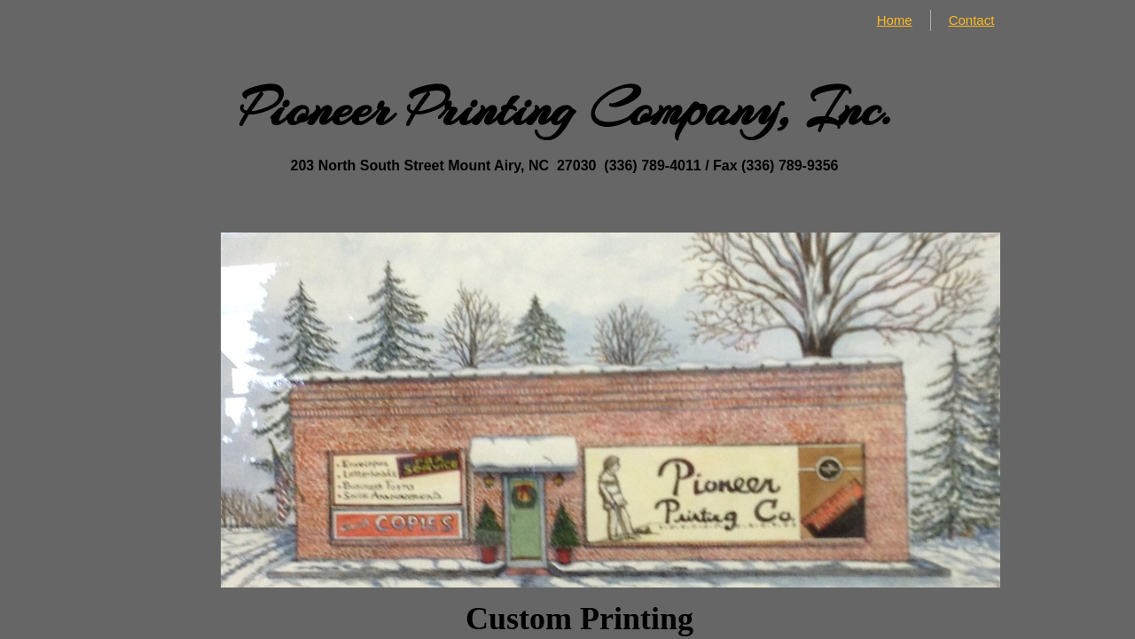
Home (894, 20)
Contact (972, 20)
